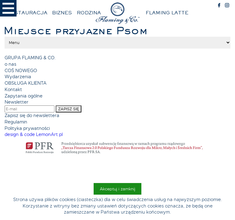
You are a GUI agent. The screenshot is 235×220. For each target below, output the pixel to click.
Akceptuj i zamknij (117, 189)
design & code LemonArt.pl (34, 134)
